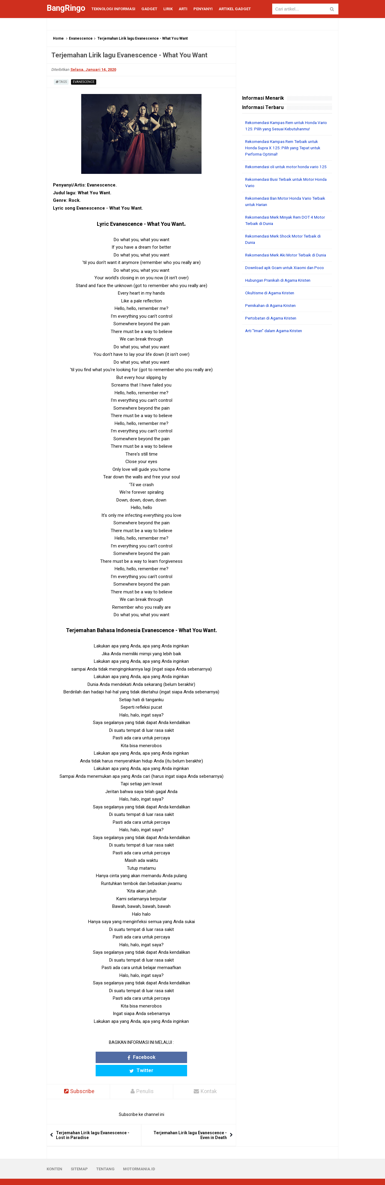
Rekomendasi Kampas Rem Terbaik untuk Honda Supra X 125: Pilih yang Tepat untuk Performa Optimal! (285, 147)
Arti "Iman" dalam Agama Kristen (276, 343)
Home (58, 38)
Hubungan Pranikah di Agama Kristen (280, 292)
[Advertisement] (287, 443)
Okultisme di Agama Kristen (271, 305)
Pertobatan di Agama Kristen (272, 330)
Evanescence (81, 38)
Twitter (165, 1057)
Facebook (118, 1057)
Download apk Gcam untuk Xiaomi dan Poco (286, 280)
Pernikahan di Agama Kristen (272, 318)
